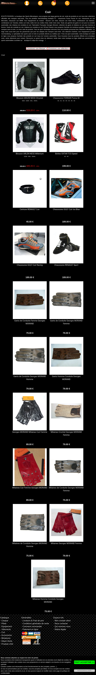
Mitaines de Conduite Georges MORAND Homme (29, 544)
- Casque (4, 621)
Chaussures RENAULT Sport (66, 265)
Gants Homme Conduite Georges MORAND (66, 377)
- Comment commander (31, 626)
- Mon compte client (62, 621)
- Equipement (6, 626)
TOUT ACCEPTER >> (84, 662)
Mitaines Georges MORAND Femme (66, 543)
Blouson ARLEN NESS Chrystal (29, 98)
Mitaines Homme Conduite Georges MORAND (48, 600)
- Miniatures (5, 638)
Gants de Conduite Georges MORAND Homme (30, 377)
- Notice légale (60, 629)
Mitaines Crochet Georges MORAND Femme (66, 433)
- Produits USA (6, 644)
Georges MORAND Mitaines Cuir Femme (29, 432)
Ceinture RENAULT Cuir (30, 209)
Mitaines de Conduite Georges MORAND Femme (66, 489)
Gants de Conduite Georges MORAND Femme (66, 322)
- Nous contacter (61, 623)
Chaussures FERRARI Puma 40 (66, 98)
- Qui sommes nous (62, 626)
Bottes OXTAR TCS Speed (66, 154)
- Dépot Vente (6, 641)
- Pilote (3, 623)
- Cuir (2, 632)
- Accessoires (6, 635)
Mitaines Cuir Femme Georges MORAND (29, 488)
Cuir (3, 55)
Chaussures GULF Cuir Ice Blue (66, 209)
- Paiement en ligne (29, 629)
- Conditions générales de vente (35, 623)
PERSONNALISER (84, 670)
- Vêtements (5, 629)
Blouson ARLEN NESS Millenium (30, 154)
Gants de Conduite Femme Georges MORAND (29, 322)
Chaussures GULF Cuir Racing (30, 265)
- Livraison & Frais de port (32, 621)
